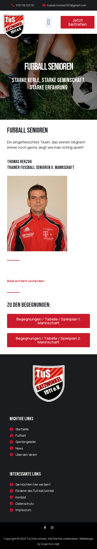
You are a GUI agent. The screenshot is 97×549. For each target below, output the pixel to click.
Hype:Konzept (50, 544)
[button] (48, 22)
